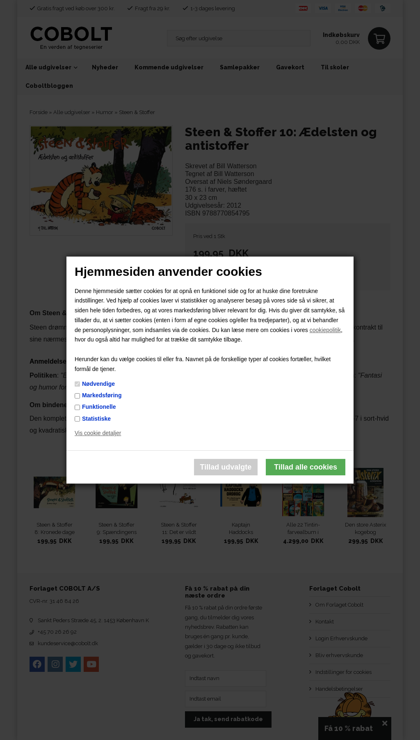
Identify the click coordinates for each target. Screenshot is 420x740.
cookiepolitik (325, 330)
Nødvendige (98, 383)
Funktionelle (99, 407)
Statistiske (96, 418)
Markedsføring (101, 395)
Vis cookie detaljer (98, 433)
